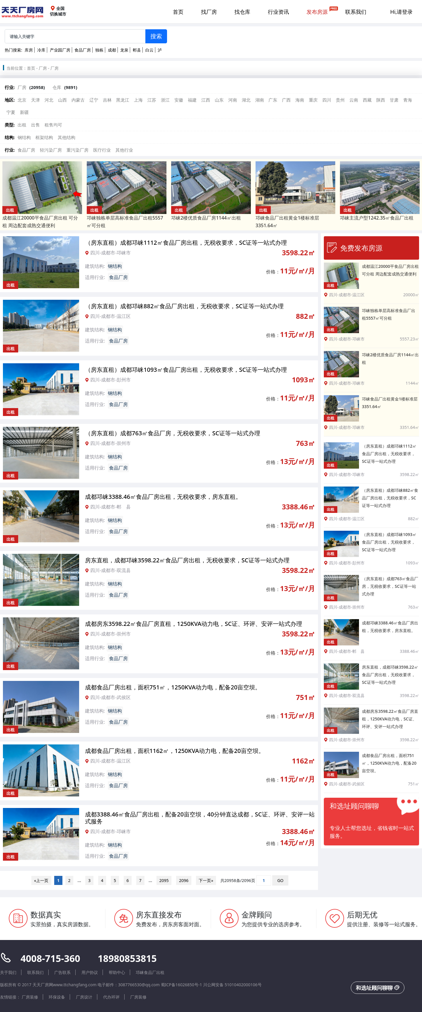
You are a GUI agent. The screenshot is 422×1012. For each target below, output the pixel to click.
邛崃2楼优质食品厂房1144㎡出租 (206, 218)
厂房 (43, 68)
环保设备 (57, 997)
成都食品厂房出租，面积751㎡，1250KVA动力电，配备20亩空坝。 (173, 687)
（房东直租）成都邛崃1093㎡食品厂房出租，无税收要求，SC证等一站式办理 (186, 370)
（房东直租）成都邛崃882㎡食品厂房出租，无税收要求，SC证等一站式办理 (184, 306)
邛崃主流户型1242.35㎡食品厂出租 (377, 218)
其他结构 (66, 137)
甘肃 (394, 100)
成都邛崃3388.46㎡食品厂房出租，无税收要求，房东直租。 (163, 497)
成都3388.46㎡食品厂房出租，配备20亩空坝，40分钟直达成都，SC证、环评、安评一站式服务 (200, 817)
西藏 (367, 100)
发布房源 (317, 11)
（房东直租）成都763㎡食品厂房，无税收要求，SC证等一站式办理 (172, 433)
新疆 (24, 112)
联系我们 (355, 11)
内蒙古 (78, 100)
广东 (272, 100)
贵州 (340, 100)
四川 (326, 100)
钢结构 (24, 137)
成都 (112, 50)
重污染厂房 (78, 150)
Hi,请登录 (401, 11)
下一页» (206, 880)
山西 (62, 100)
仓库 (56, 87)
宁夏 (10, 112)
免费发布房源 (354, 248)
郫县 (137, 50)
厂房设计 (84, 997)
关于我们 (8, 972)
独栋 (99, 50)
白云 (149, 50)
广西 (286, 100)
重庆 (313, 100)
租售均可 (53, 125)
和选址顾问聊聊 (377, 987)
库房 (29, 50)
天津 (35, 100)
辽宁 (93, 100)
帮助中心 (117, 972)
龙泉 (124, 50)
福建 (192, 100)
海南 (299, 100)
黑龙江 (122, 100)
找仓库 (242, 11)
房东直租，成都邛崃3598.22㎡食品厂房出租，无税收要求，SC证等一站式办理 (187, 560)
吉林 (107, 100)
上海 (138, 100)
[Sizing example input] (75, 36)
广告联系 (62, 972)
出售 (35, 125)
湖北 (246, 100)
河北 (49, 100)
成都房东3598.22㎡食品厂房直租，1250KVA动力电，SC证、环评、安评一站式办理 (193, 624)
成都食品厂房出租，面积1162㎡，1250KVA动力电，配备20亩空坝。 (174, 751)
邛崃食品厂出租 (150, 972)
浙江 (165, 100)
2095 (164, 880)
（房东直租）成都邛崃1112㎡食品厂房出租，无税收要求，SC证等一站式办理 (186, 242)
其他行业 (124, 150)
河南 (232, 100)
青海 (407, 100)
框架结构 (44, 137)
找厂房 (209, 11)
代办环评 (111, 997)
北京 (22, 100)
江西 (205, 100)
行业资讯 (278, 11)
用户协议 (89, 972)
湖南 (259, 100)
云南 (353, 100)
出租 (22, 125)
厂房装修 (30, 997)
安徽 (178, 100)
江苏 (151, 100)
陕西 (380, 100)
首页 (178, 11)
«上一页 (41, 880)
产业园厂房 (60, 50)
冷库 (41, 50)
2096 (183, 880)
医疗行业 (102, 150)
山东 (219, 100)
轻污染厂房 (51, 150)
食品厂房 (82, 50)
